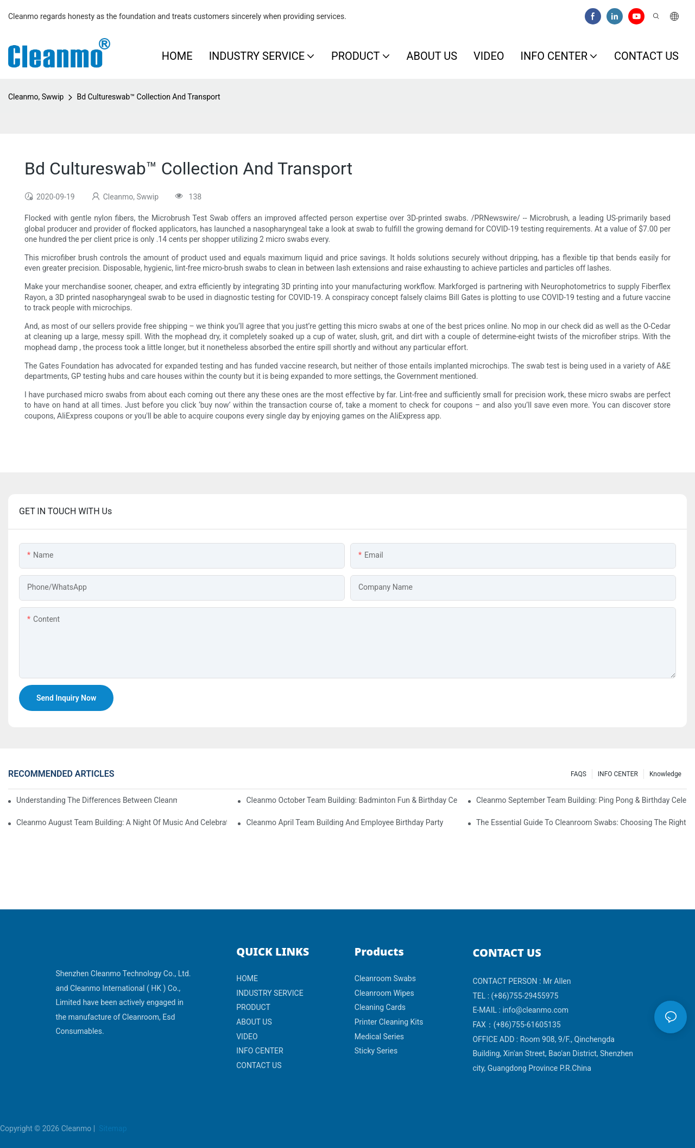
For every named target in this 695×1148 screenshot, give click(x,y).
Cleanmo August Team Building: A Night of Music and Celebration (121, 822)
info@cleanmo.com (535, 1010)
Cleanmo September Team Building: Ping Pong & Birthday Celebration (581, 800)
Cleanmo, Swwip (36, 96)
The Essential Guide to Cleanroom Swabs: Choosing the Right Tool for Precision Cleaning (581, 822)
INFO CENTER (618, 774)
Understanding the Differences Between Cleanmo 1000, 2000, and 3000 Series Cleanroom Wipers (96, 800)
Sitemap (112, 1128)
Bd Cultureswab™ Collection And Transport (148, 96)
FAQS (578, 774)
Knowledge (665, 774)
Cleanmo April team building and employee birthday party (344, 822)
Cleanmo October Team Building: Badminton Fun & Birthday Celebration (351, 800)
